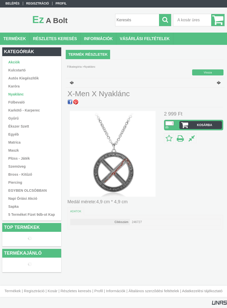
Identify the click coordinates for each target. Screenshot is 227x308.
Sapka (13, 206)
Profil (98, 291)
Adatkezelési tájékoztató (202, 291)
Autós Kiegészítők (23, 78)
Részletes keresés (75, 291)
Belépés (13, 3)
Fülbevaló (16, 102)
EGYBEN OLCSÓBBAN (27, 190)
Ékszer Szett (18, 126)
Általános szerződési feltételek (153, 291)
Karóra (14, 86)
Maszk (13, 150)
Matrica (14, 142)
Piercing (15, 182)
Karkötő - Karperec (24, 110)
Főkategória (74, 66)
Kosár (52, 291)
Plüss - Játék (19, 158)
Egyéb (13, 134)
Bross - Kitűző (20, 174)
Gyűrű (13, 118)
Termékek (13, 291)
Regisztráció (34, 291)
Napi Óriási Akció (22, 198)
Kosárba (204, 125)
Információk (115, 291)
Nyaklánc (16, 94)
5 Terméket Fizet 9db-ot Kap (31, 215)
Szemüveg (17, 166)
